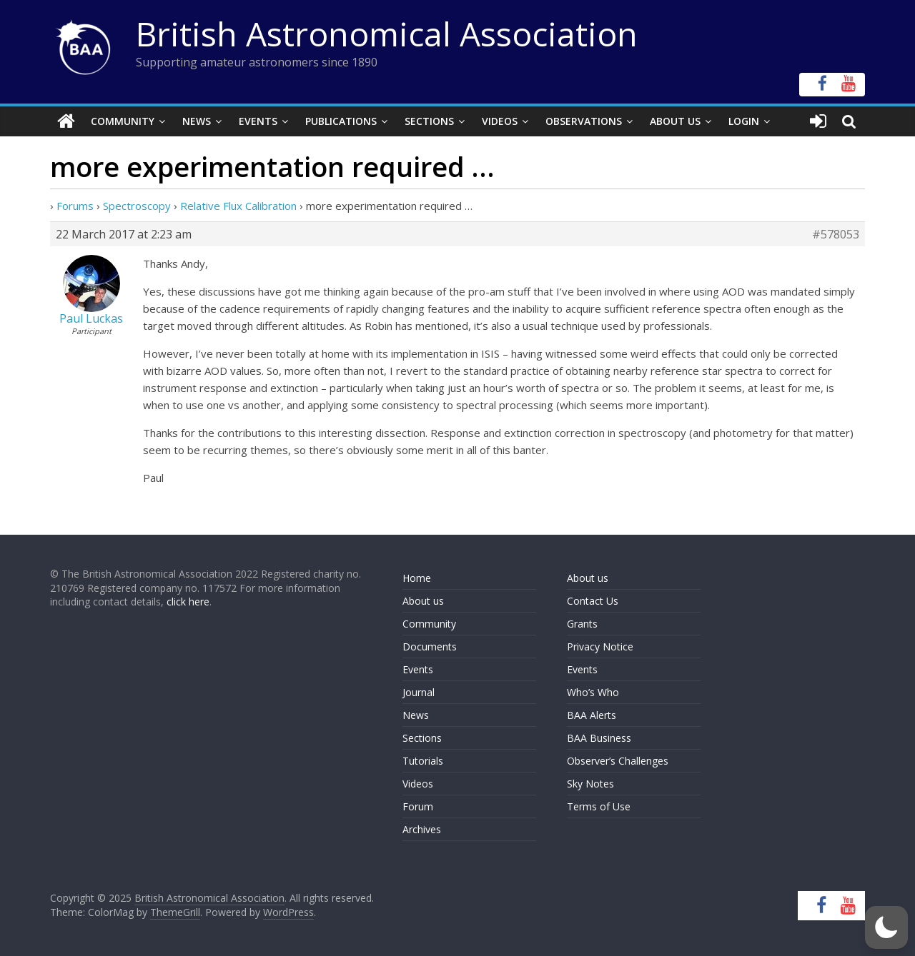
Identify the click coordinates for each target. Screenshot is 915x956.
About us (423, 601)
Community (122, 121)
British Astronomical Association (387, 33)
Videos (500, 121)
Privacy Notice (600, 646)
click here (188, 601)
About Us (675, 121)
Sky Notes (590, 783)
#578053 (835, 234)
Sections (429, 121)
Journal (418, 692)
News (196, 121)
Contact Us (592, 601)
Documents (429, 646)
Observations (583, 121)
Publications (341, 121)
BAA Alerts (591, 715)
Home (416, 578)
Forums (75, 205)
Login (743, 121)
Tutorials (422, 761)
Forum (417, 806)
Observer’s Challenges (617, 761)
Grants (582, 623)
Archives (421, 829)
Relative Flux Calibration (238, 205)
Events (258, 121)
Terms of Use (598, 806)
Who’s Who (593, 692)
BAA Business (599, 738)
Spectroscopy (137, 205)
